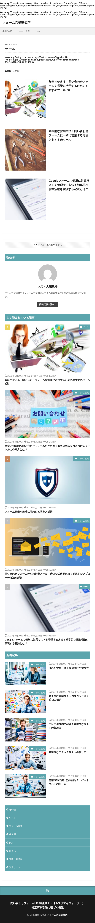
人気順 (16, 71)
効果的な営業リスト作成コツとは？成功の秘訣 (69, 698)
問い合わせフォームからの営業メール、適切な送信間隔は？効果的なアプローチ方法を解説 (47, 575)
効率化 (12, 850)
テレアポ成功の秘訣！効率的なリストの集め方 (69, 726)
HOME (8, 31)
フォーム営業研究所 (16, 22)
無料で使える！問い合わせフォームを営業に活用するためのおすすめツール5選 (68, 86)
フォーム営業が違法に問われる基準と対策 (28, 511)
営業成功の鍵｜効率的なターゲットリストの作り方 (69, 782)
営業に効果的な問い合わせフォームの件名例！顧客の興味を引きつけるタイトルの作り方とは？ (47, 447)
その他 (12, 809)
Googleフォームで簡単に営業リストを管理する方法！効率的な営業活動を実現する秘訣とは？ (69, 185)
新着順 (8, 71)
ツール (38, 31)
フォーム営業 (23, 31)
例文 (11, 842)
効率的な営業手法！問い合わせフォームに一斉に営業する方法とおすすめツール (68, 135)
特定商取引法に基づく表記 (48, 907)
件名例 (12, 834)
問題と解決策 (15, 859)
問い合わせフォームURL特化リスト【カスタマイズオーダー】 (47, 903)
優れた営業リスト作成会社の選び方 (69, 668)
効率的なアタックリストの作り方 (67, 752)
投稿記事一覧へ (46, 304)
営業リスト (14, 867)
